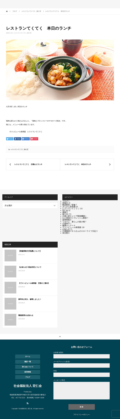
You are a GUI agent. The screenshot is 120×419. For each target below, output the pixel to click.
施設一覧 (27, 362)
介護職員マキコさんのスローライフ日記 (80, 231)
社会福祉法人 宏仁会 (21, 3)
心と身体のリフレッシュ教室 (75, 218)
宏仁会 (66, 210)
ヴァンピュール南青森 (73, 227)
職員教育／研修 (69, 205)
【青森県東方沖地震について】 (29, 251)
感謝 (65, 212)
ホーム (27, 356)
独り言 (29, 33)
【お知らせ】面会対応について (29, 267)
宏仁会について (27, 367)
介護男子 (66, 224)
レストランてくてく (20, 33)
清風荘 (66, 203)
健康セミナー (68, 225)
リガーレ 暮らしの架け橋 (74, 222)
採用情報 (66, 220)
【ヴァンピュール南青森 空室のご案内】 (34, 283)
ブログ (65, 201)
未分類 (65, 233)
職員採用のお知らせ (25, 315)
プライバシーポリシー (81, 414)
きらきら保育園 (70, 207)
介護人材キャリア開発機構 (74, 216)
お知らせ (67, 229)
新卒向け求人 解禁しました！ (29, 299)
